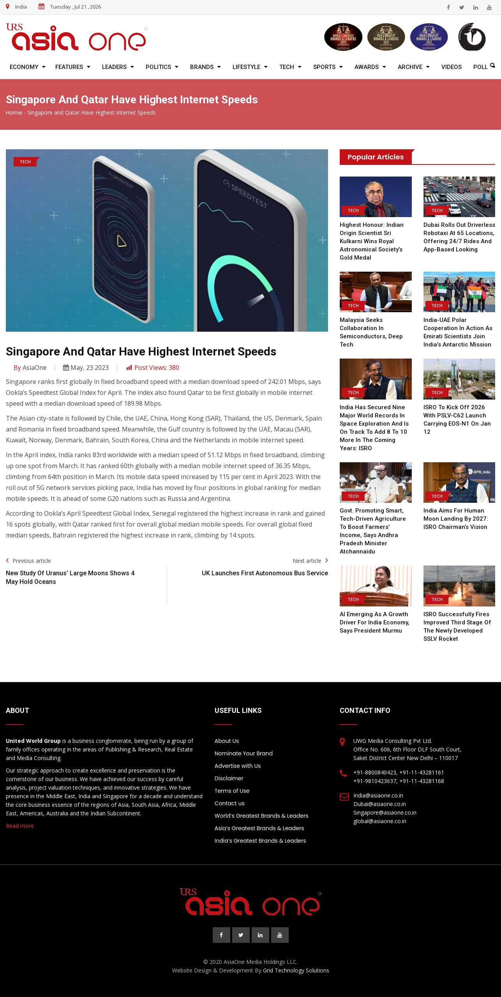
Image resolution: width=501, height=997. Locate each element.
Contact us (230, 803)
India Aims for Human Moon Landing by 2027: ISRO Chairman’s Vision (455, 518)
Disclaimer (229, 778)
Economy (24, 67)
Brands (201, 67)
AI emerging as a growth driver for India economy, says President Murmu (374, 622)
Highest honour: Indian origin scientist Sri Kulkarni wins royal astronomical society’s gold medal (372, 241)
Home (14, 113)
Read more (20, 825)
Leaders (114, 67)
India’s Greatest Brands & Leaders (260, 841)
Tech (286, 67)
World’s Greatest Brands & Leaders (262, 816)
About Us (227, 741)
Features (69, 67)
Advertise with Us (238, 766)
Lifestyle (246, 67)
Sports (324, 67)
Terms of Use (232, 791)
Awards (367, 67)
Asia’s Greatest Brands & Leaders (259, 828)
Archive (410, 67)
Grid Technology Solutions (296, 970)
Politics (158, 67)
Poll (480, 67)
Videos (451, 67)
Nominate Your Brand (244, 753)
